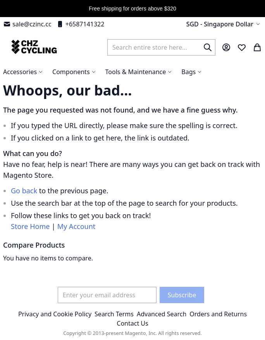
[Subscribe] (182, 295)
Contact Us (132, 323)
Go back (24, 190)
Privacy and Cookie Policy (54, 314)
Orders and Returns (218, 314)
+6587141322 (80, 24)
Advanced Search (161, 314)
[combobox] (161, 47)
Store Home (30, 226)
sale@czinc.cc (27, 24)
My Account (76, 226)
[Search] (207, 47)
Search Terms (114, 314)
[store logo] (33, 47)
